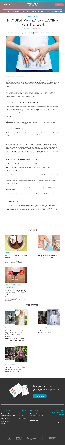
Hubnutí (6, 11)
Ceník (2, 424)
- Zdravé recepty (36, 7)
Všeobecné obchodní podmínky (8, 413)
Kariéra (21, 415)
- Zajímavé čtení (27, 7)
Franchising (22, 416)
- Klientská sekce (49, 7)
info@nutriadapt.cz (58, 412)
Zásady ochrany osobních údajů (8, 415)
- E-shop (43, 7)
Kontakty (21, 413)
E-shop (3, 423)
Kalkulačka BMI (5, 418)
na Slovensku (60, 422)
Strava (35, 16)
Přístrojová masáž (54, 11)
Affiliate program (23, 418)
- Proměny (21, 7)
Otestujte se (43, 1)
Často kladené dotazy (6, 416)
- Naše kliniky (15, 7)
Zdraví (29, 16)
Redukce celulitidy (20, 11)
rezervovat (59, 4)
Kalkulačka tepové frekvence (8, 420)
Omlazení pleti (37, 11)
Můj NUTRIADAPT (5, 421)
